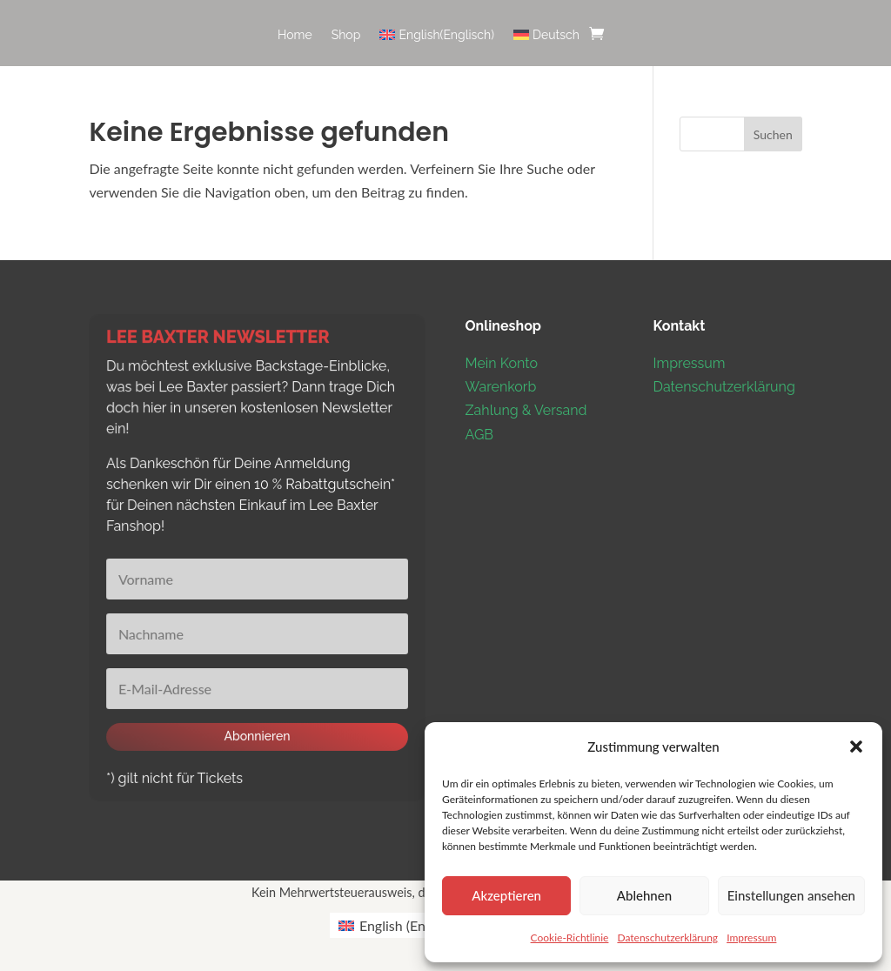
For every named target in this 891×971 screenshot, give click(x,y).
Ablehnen (644, 895)
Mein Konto (502, 363)
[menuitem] (436, 47)
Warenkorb (501, 386)
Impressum (751, 937)
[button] (856, 746)
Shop (346, 35)
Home (295, 35)
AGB (480, 434)
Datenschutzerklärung (667, 937)
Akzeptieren (506, 895)
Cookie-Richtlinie (570, 937)
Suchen (773, 134)
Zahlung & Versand (526, 410)
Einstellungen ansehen (791, 895)
